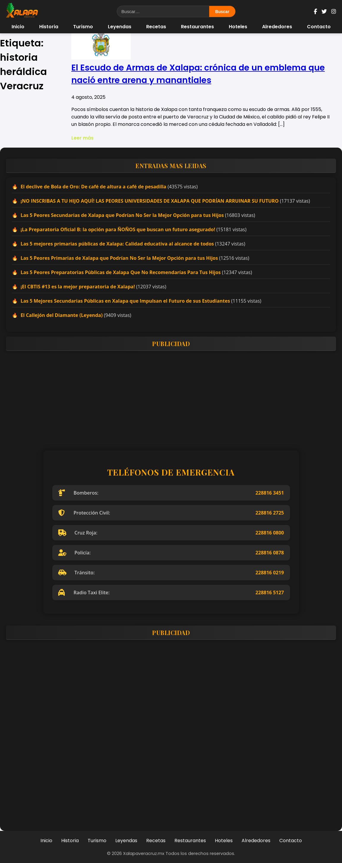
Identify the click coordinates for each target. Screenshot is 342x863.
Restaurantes (197, 26)
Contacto (319, 26)
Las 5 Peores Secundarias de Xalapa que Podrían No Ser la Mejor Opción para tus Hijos (122, 215)
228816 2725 (270, 512)
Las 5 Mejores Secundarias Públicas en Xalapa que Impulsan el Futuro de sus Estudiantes (125, 301)
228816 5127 (270, 592)
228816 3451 (270, 493)
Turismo (83, 26)
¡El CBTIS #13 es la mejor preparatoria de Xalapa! (78, 286)
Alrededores (277, 26)
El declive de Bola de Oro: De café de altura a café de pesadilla (93, 186)
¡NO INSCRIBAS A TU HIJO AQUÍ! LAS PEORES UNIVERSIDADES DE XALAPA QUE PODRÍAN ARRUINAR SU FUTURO (150, 201)
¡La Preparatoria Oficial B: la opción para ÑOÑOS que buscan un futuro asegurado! (118, 229)
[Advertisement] (171, 397)
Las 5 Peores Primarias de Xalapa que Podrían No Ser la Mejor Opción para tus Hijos (119, 258)
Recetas (156, 26)
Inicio (18, 26)
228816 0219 (270, 572)
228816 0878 (270, 552)
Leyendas (119, 26)
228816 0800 (270, 532)
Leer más (82, 138)
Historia (48, 26)
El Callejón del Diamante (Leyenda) (62, 315)
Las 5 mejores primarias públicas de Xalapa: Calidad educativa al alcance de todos (117, 243)
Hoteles (238, 26)
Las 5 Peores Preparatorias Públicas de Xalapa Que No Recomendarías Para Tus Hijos (121, 272)
